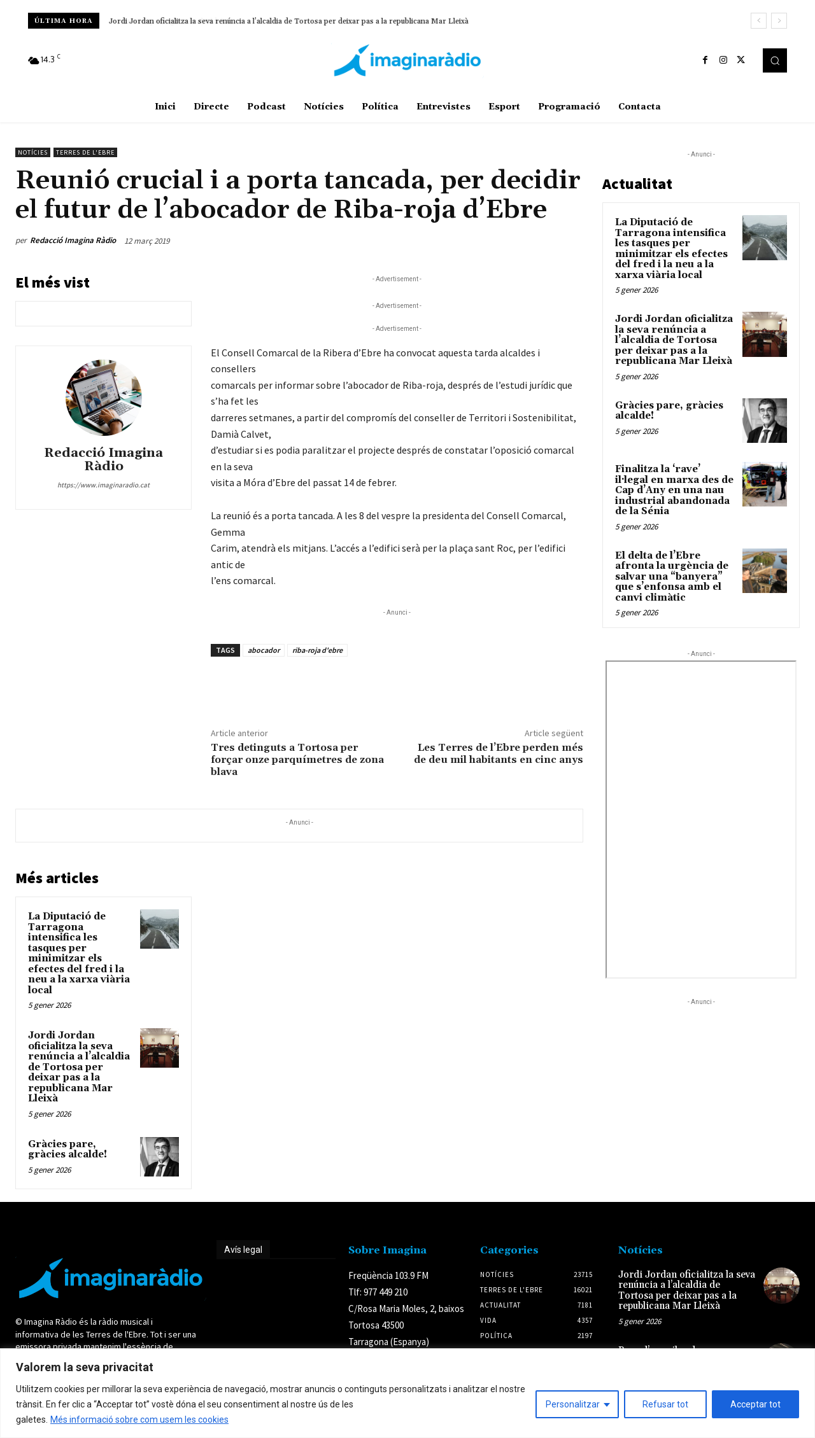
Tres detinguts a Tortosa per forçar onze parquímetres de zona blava (297, 759)
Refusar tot (665, 1404)
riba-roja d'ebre (317, 650)
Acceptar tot (755, 1404)
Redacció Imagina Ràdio (73, 240)
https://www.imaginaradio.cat (103, 484)
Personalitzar (573, 1404)
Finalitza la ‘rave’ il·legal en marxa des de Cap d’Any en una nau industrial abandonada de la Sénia (674, 490)
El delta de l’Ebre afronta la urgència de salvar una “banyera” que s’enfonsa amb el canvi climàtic (671, 577)
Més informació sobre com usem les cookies (139, 1419)
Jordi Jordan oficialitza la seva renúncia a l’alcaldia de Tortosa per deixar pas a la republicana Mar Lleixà (289, 21)
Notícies (32, 152)
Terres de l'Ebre (85, 152)
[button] (775, 60)
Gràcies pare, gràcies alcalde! (67, 1149)
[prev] (759, 21)
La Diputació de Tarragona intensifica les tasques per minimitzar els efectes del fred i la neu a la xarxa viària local (79, 953)
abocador (264, 650)
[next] (779, 21)
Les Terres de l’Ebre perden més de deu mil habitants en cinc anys (498, 753)
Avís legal (243, 1250)
